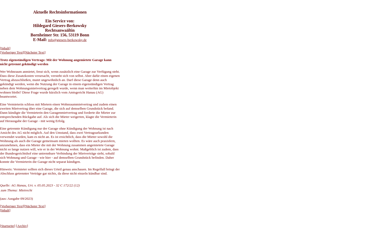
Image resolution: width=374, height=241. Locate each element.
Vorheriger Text (12, 52)
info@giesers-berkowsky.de (67, 40)
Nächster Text (34, 52)
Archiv (22, 226)
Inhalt (5, 48)
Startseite (7, 226)
